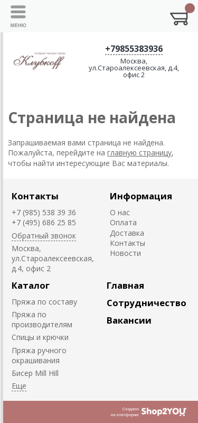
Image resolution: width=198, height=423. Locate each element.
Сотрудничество (146, 303)
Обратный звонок (44, 236)
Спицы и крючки (40, 337)
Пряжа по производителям (42, 319)
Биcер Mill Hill (35, 373)
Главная (125, 285)
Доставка (127, 233)
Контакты (35, 196)
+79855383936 (134, 48)
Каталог (31, 285)
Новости (125, 253)
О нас (120, 212)
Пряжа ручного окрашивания (39, 355)
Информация (141, 196)
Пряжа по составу (44, 302)
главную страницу (139, 153)
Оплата (123, 222)
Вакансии (129, 320)
